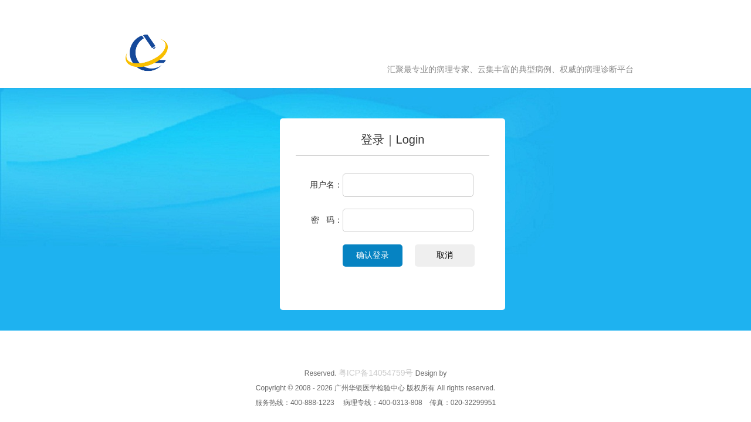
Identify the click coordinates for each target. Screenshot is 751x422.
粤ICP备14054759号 (376, 372)
